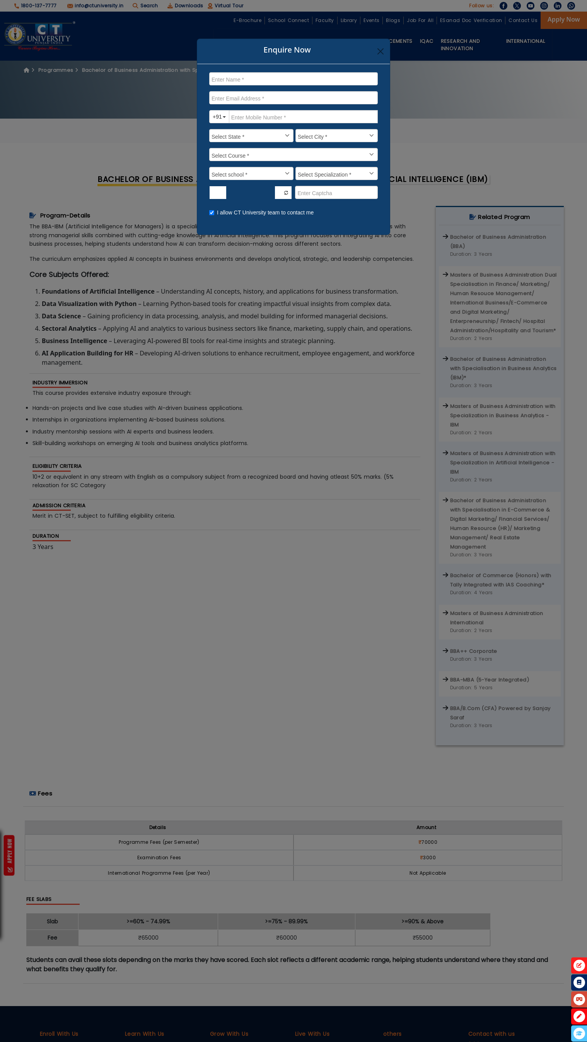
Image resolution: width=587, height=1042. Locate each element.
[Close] (380, 51)
